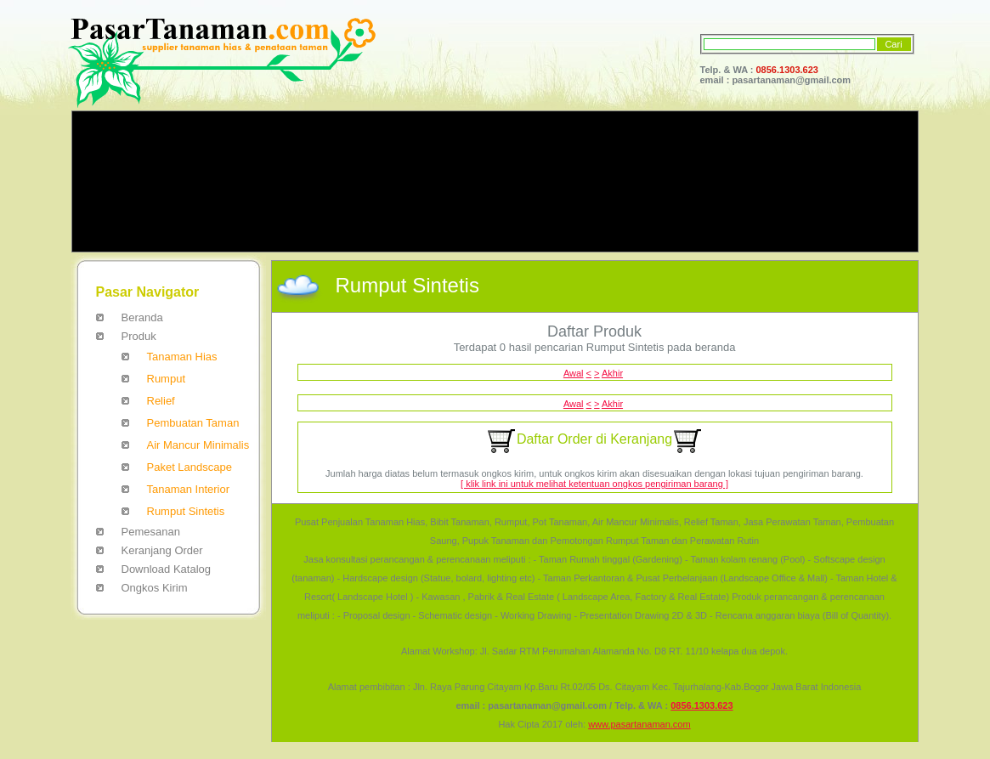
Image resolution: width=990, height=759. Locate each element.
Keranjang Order (162, 550)
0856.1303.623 (787, 70)
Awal (573, 373)
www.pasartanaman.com (639, 724)
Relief (161, 400)
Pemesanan (151, 531)
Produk (139, 336)
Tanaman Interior (188, 489)
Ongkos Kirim (155, 587)
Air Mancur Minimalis (198, 445)
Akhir (612, 373)
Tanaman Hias (182, 356)
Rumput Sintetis (186, 511)
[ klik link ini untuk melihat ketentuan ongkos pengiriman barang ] (594, 484)
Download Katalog (167, 569)
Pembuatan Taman (193, 422)
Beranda (142, 317)
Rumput (166, 378)
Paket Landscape (189, 467)
